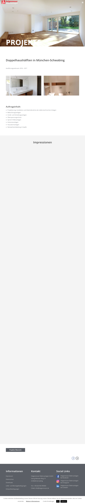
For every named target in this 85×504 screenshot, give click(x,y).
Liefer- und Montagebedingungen (16, 486)
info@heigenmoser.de (42, 488)
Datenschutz (10, 479)
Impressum (9, 476)
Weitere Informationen (33, 501)
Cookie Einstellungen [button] (48, 501)
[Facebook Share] (73, 458)
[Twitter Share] (77, 458)
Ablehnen (63, 501)
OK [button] (58, 501)
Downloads (9, 482)
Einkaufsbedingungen (12, 489)
